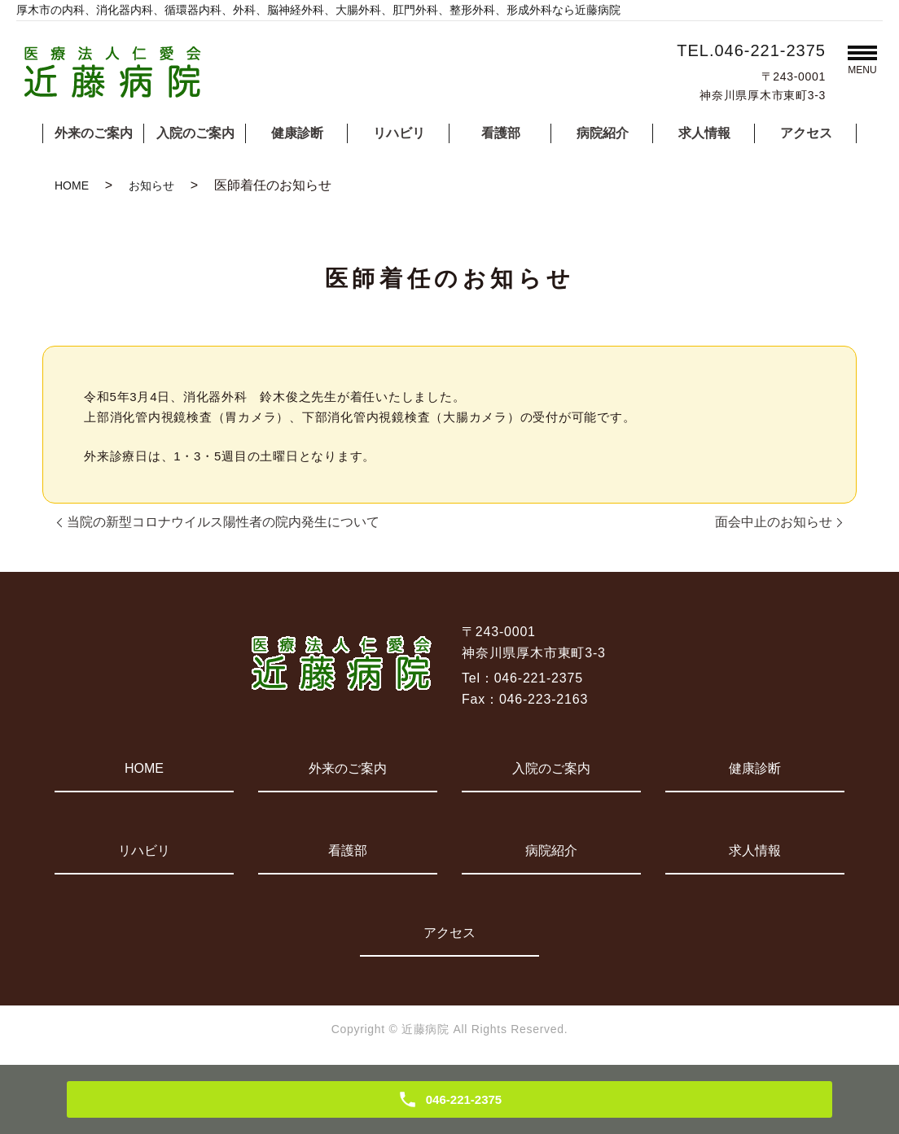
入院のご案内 (195, 133)
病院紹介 (603, 133)
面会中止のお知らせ (773, 522)
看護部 (500, 133)
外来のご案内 (94, 133)
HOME (72, 185)
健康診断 (297, 133)
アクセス (806, 133)
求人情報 (704, 133)
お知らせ (151, 185)
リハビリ (399, 133)
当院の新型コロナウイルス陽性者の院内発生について (223, 522)
